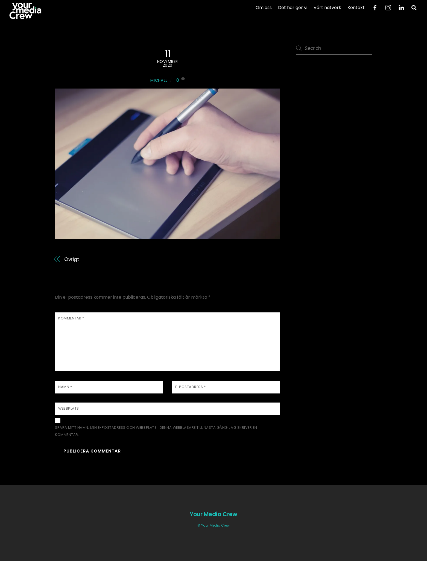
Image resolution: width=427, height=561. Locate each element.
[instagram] (388, 7)
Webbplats (68, 408)
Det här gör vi (292, 7)
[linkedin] (401, 7)
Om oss (264, 7)
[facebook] (375, 7)
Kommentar (71, 318)
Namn (65, 386)
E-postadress (190, 386)
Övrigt (71, 259)
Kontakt (356, 7)
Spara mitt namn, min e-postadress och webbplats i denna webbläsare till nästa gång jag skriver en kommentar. (156, 431)
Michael (159, 80)
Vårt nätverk (327, 7)
